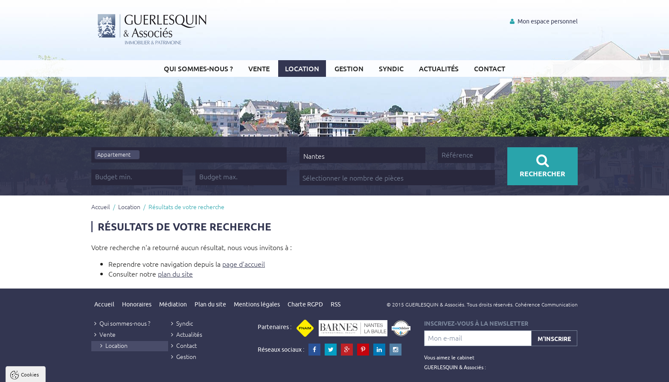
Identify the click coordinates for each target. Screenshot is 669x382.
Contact (489, 68)
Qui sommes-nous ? (198, 68)
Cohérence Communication (546, 304)
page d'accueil (243, 263)
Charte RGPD (305, 304)
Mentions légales (257, 304)
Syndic (391, 68)
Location (302, 68)
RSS (335, 304)
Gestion (349, 68)
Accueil (100, 206)
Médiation (173, 304)
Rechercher (542, 166)
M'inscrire (554, 338)
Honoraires (136, 304)
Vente (259, 68)
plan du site (175, 273)
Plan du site (210, 304)
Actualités (439, 68)
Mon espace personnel (544, 21)
